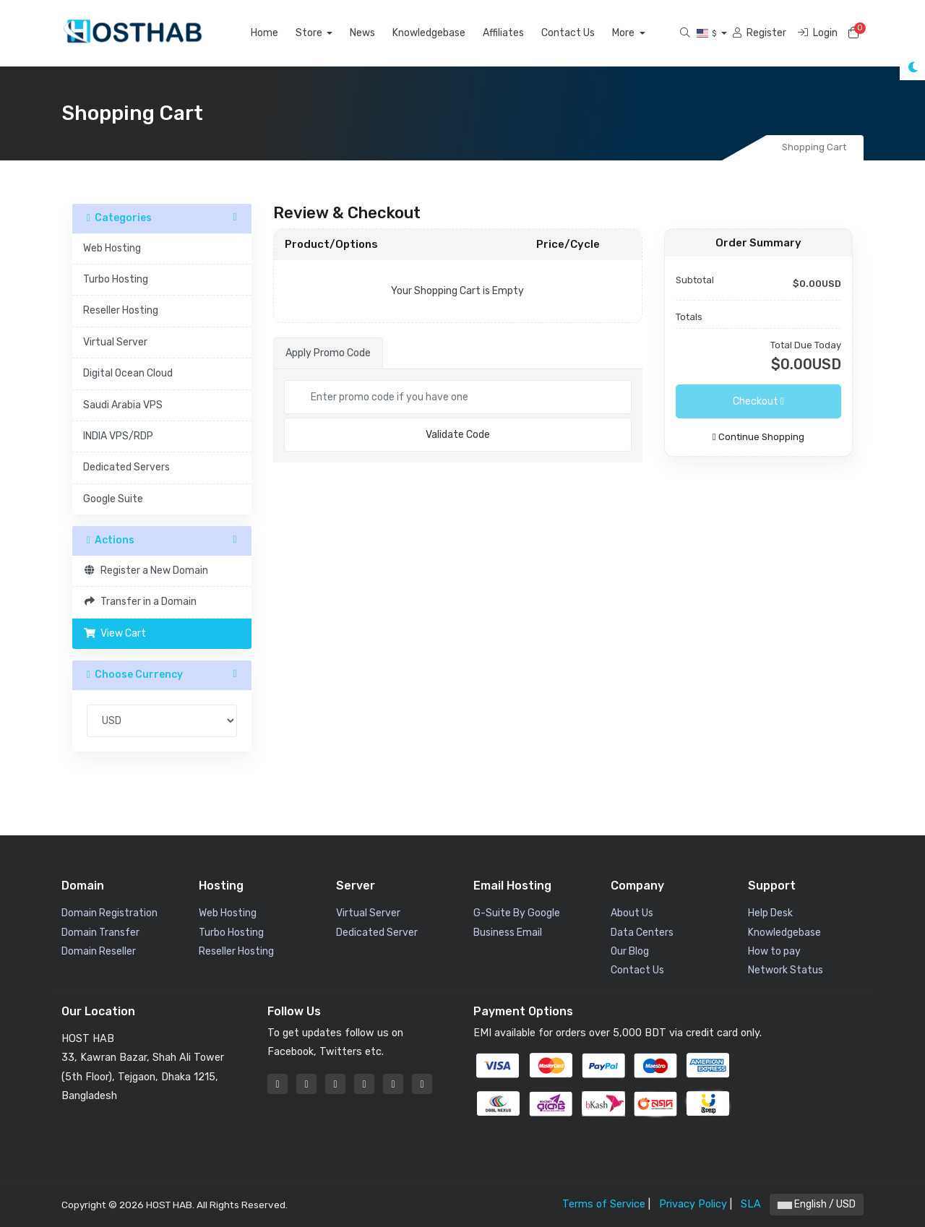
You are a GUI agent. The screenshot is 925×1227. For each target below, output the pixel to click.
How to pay (774, 951)
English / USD (817, 1204)
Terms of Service (603, 1204)
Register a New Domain (145, 570)
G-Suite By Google (516, 913)
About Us (632, 913)
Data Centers (642, 932)
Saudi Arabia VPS (123, 405)
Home (281, 33)
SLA (751, 1204)
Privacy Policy (693, 1204)
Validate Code (458, 435)
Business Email (507, 932)
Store (326, 33)
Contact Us (584, 33)
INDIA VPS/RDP (118, 436)
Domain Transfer (100, 932)
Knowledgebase (445, 33)
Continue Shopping (758, 436)
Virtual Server (115, 342)
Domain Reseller (98, 951)
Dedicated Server (377, 932)
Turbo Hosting (115, 279)
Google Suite (113, 499)
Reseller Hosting (120, 310)
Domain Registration (109, 913)
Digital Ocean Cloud (128, 373)
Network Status (785, 970)
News (379, 33)
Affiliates (520, 33)
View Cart (114, 633)
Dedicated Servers (126, 467)
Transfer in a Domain (140, 601)
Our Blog (630, 951)
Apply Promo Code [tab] (328, 353)
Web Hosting (112, 248)
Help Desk (770, 913)
